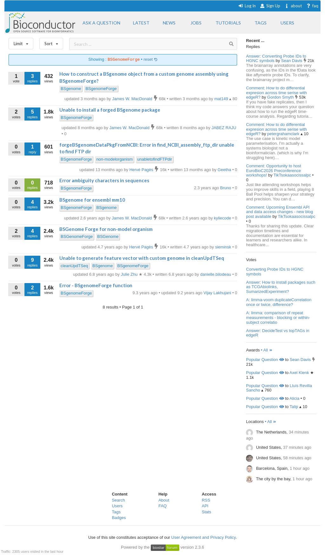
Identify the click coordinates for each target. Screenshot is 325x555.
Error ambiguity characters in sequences (104, 180)
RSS (206, 500)
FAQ (162, 505)
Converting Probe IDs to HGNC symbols (274, 271)
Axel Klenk (299, 372)
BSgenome (71, 88)
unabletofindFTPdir (154, 159)
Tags (116, 512)
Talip (294, 406)
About (163, 500)
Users (117, 505)
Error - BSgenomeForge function (95, 285)
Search (118, 500)
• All (267, 350)
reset (150, 59)
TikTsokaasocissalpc (293, 175)
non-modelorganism (114, 159)
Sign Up (270, 5)
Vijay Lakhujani (217, 292)
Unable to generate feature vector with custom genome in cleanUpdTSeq (141, 258)
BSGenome (107, 236)
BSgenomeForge (100, 88)
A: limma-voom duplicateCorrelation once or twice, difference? (278, 302)
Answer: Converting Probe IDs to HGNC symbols (276, 58)
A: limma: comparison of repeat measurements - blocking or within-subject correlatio (278, 317)
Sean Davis (292, 60)
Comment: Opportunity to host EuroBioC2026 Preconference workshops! (273, 170)
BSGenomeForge (77, 236)
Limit (21, 42)
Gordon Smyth (281, 97)
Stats (206, 512)
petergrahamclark (284, 133)
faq (312, 5)
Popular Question (265, 359)
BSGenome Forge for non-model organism (106, 229)
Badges (119, 517)
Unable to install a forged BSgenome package (109, 110)
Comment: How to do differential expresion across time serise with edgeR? (276, 93)
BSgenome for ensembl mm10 (92, 200)
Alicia (294, 398)
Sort (51, 42)
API (205, 505)
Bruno (226, 187)
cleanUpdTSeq (74, 265)
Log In (247, 5)
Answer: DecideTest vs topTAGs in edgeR (277, 333)
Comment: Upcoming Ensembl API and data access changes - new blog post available (279, 212)
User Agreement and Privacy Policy (203, 537)
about (293, 5)
